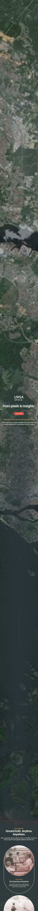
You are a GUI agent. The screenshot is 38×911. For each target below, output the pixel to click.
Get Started (19, 413)
